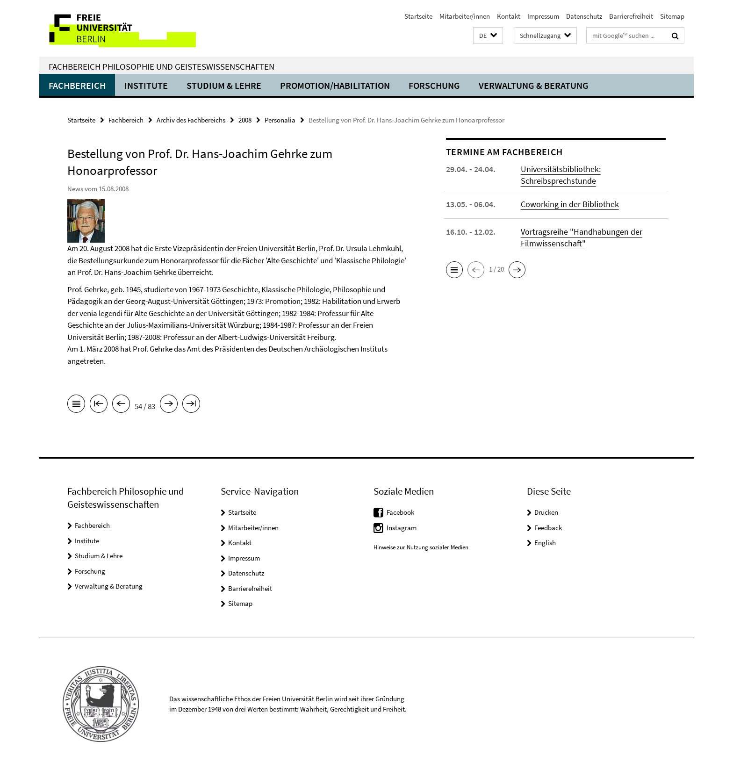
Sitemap (672, 16)
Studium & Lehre (224, 85)
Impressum (543, 16)
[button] (488, 35)
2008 (245, 119)
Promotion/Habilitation (335, 85)
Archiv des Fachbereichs (191, 119)
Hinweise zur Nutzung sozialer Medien (421, 547)
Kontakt (508, 16)
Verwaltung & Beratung (534, 85)
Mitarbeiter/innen (464, 16)
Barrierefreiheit (631, 16)
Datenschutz (584, 16)
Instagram (402, 527)
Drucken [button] (546, 512)
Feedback (548, 527)
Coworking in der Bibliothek (570, 204)
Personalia (280, 119)
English (545, 542)
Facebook (400, 512)
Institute (146, 85)
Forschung (434, 85)
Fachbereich (77, 85)
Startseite (418, 16)
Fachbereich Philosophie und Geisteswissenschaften (161, 66)
